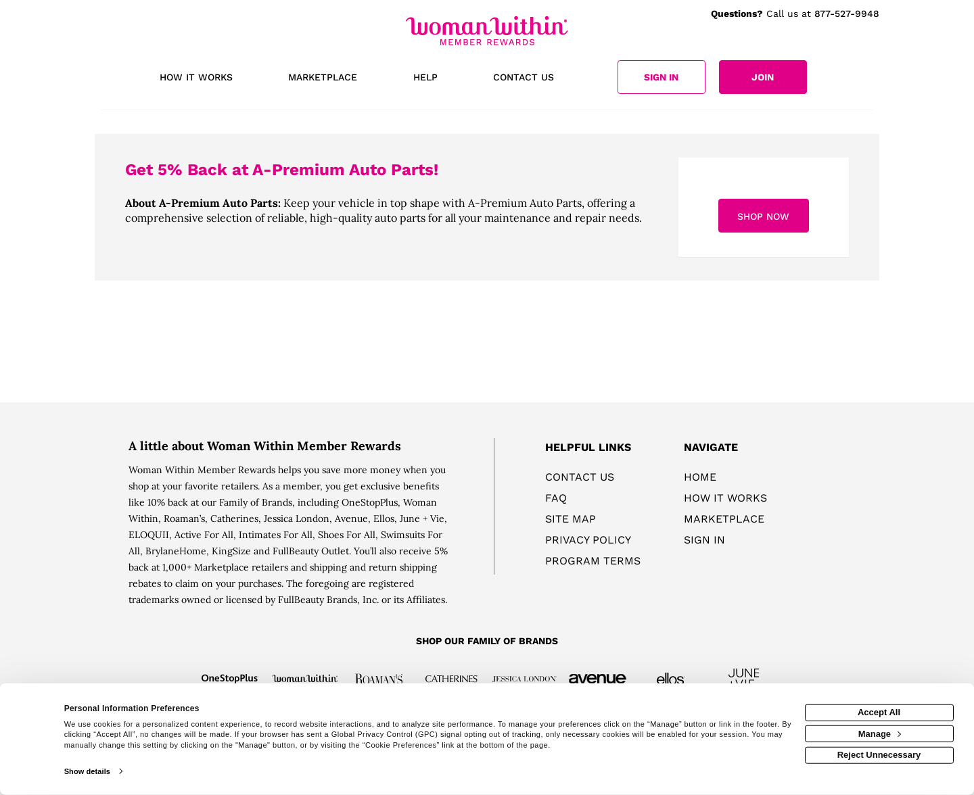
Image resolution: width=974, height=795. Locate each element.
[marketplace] (322, 78)
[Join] (763, 77)
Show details (87, 771)
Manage (879, 733)
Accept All (879, 712)
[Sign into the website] (661, 77)
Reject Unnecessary (879, 755)
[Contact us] (523, 78)
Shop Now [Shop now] (763, 216)
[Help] (425, 78)
